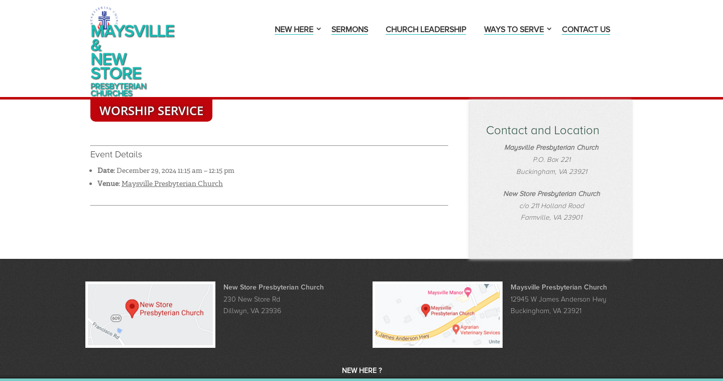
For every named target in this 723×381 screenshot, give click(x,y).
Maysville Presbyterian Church (172, 148)
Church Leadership (426, 30)
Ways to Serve (514, 30)
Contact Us (586, 30)
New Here (294, 30)
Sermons (349, 30)
